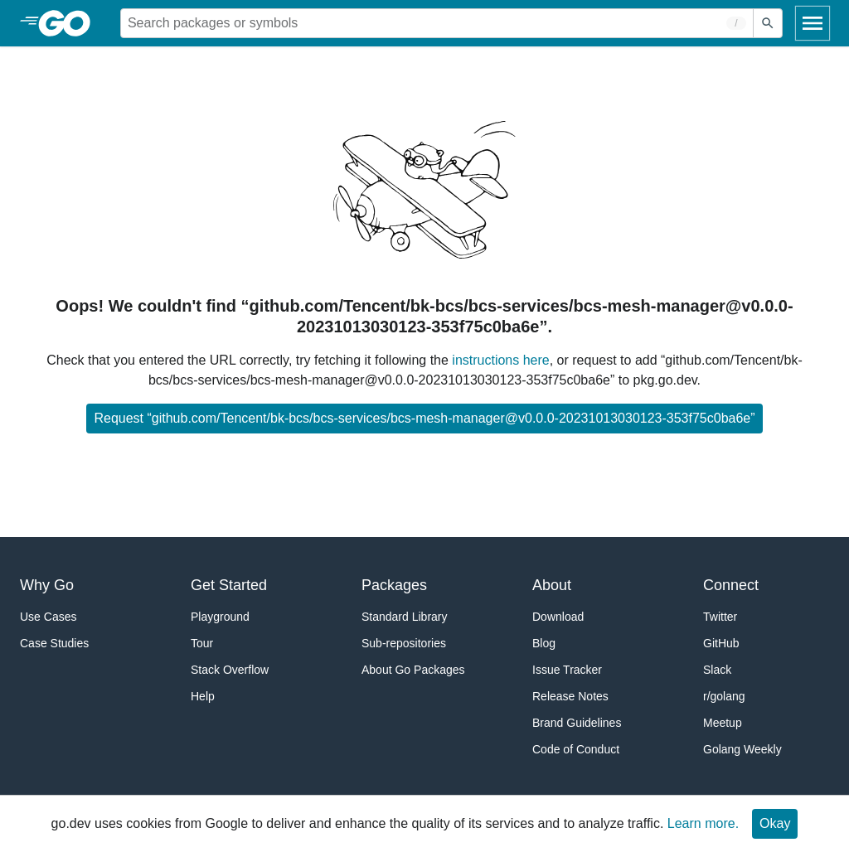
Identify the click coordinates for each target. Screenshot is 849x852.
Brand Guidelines (576, 722)
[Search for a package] (437, 23)
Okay (774, 823)
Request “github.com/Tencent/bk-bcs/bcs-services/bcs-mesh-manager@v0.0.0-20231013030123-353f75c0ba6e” (424, 418)
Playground (220, 616)
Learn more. (703, 823)
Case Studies (54, 643)
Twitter (720, 616)
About (551, 585)
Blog (543, 643)
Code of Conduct (575, 749)
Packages (394, 585)
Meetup (722, 722)
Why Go (47, 585)
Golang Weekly (742, 749)
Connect (731, 585)
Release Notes (570, 696)
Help (203, 696)
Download (558, 616)
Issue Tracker (567, 669)
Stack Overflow (230, 669)
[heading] (70, 23)
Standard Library (404, 616)
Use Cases (48, 616)
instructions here (500, 360)
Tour (202, 643)
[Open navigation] (812, 23)
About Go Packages (413, 669)
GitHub (721, 643)
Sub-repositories (403, 643)
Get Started (229, 585)
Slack (717, 669)
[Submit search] (768, 23)
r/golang (724, 696)
